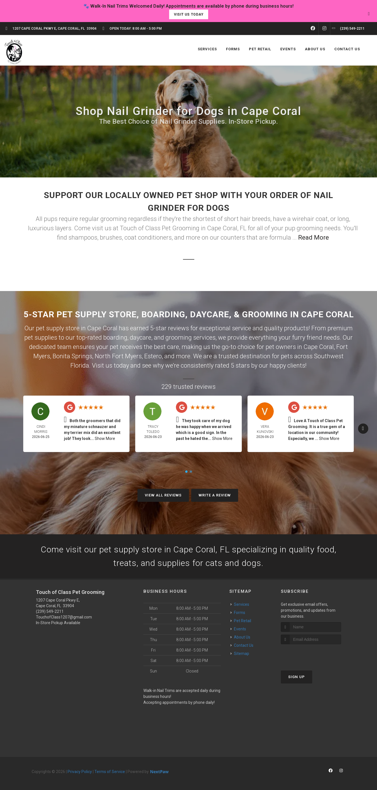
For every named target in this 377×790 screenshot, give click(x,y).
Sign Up (296, 677)
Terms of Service (109, 771)
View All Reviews (163, 495)
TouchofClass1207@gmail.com (64, 617)
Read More (313, 237)
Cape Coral (318, 346)
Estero (153, 356)
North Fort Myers (118, 356)
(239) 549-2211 (50, 611)
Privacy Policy (80, 771)
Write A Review (215, 495)
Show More (105, 438)
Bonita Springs (72, 356)
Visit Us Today (188, 14)
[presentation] (311, 655)
